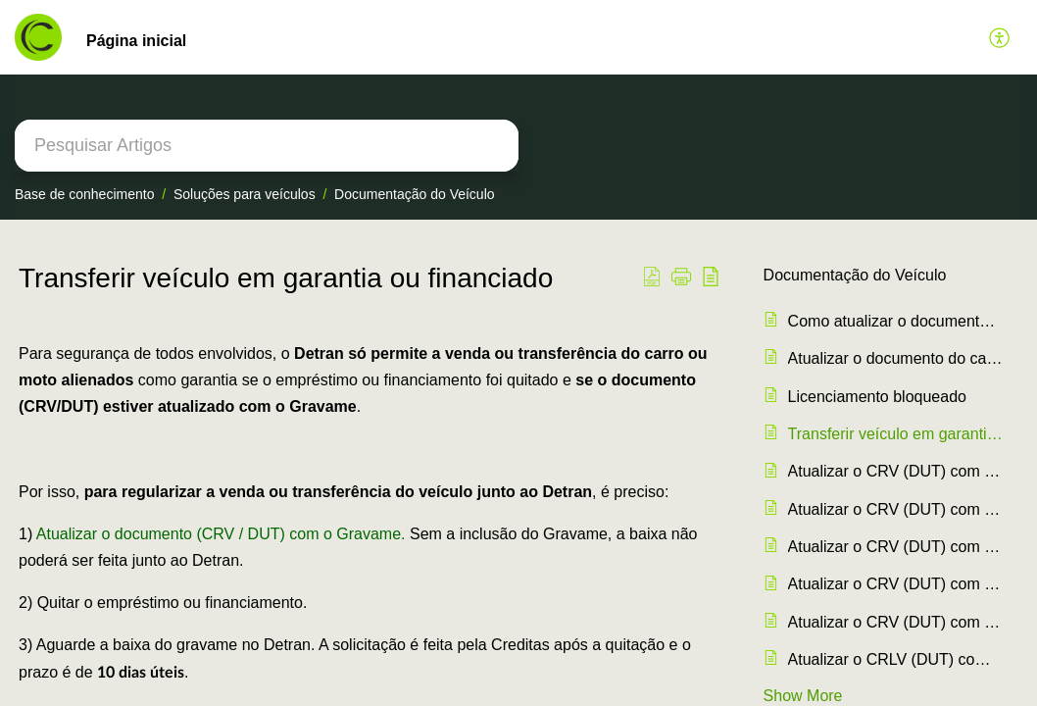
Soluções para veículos (244, 194)
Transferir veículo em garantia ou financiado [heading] (286, 278)
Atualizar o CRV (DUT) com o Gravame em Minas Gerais (895, 509)
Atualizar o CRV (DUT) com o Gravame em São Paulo (895, 471)
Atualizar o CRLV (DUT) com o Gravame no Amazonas (895, 659)
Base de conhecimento (84, 194)
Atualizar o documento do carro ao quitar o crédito (895, 358)
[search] (266, 146)
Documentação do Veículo (414, 194)
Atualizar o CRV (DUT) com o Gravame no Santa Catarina (895, 546)
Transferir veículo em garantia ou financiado (895, 434)
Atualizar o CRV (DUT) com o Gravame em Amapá (895, 622)
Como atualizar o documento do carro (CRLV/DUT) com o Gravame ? (895, 321)
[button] (1000, 37)
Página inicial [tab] (136, 40)
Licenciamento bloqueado (877, 396)
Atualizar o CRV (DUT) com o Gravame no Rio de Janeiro (895, 584)
